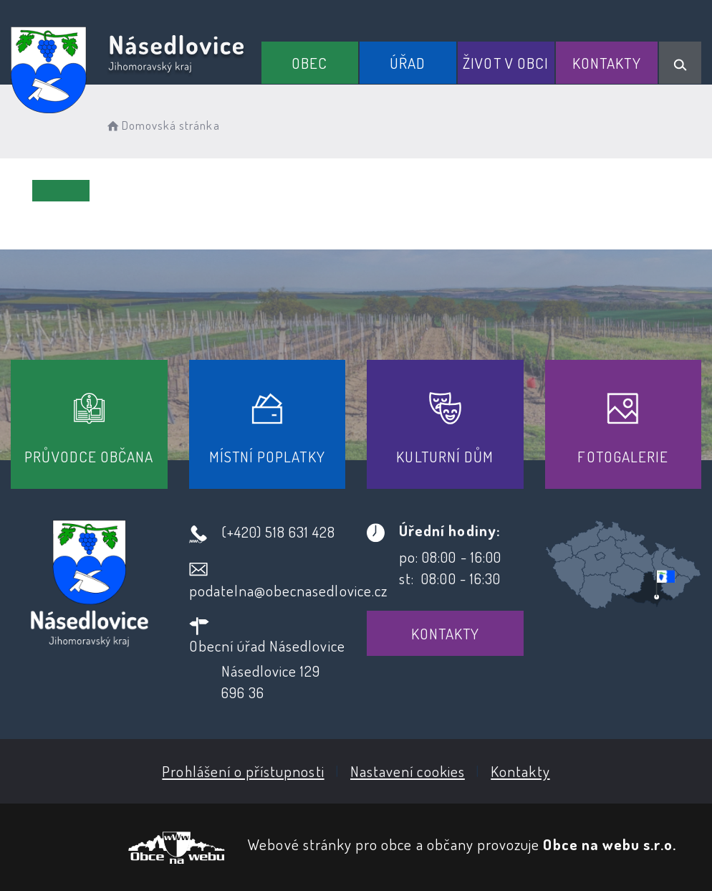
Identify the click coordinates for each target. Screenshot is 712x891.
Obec (309, 62)
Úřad (407, 62)
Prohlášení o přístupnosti (243, 771)
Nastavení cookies (407, 771)
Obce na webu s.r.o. (609, 844)
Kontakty (606, 62)
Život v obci (506, 62)
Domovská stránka (162, 125)
